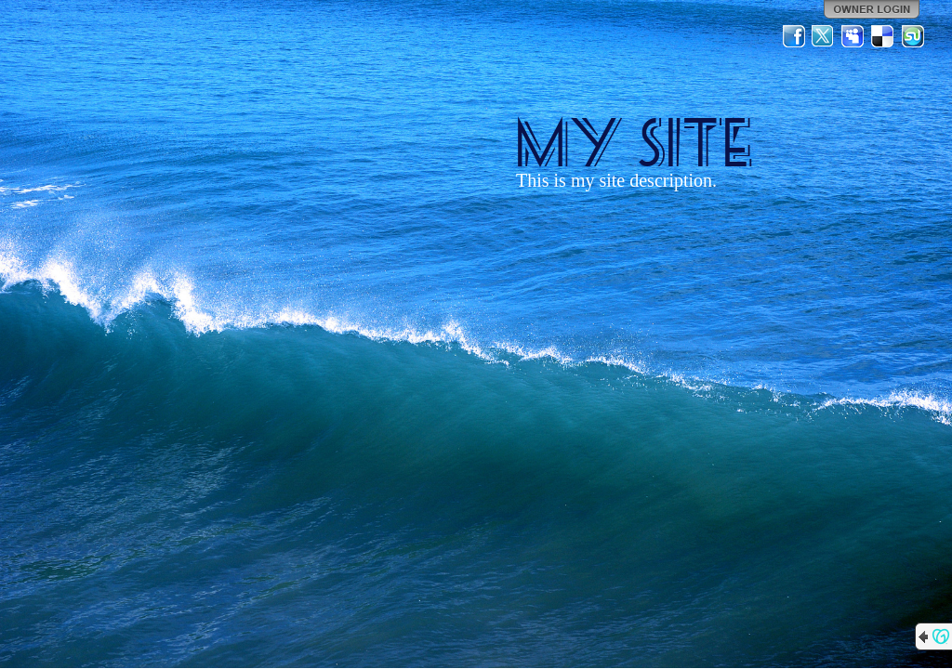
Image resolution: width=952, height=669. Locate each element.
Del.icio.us (883, 36)
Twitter (824, 36)
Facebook (794, 36)
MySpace (853, 36)
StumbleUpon (913, 36)
